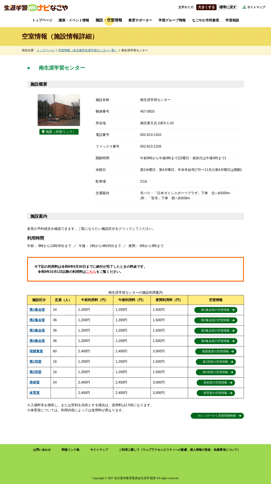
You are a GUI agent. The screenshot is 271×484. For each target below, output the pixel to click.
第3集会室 (37, 330)
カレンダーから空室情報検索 (217, 415)
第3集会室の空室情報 (215, 330)
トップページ (42, 20)
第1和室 (35, 361)
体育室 (34, 393)
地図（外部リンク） (61, 132)
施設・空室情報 (108, 20)
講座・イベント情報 (74, 20)
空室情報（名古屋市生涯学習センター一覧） (88, 50)
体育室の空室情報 (215, 393)
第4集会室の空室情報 (215, 341)
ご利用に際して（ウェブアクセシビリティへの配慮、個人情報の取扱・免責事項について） (179, 449)
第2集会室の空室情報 (215, 320)
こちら (91, 271)
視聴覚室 (36, 351)
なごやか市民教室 (205, 20)
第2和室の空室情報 (215, 372)
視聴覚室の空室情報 (215, 351)
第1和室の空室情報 (215, 361)
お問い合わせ (42, 449)
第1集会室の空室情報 (215, 309)
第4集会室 (37, 341)
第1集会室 (37, 309)
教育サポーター (140, 20)
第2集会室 (37, 320)
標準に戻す (227, 7)
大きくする (206, 7)
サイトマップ (256, 7)
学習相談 (232, 20)
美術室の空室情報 (215, 382)
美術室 (34, 382)
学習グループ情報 (172, 20)
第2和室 (35, 372)
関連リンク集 (70, 449)
